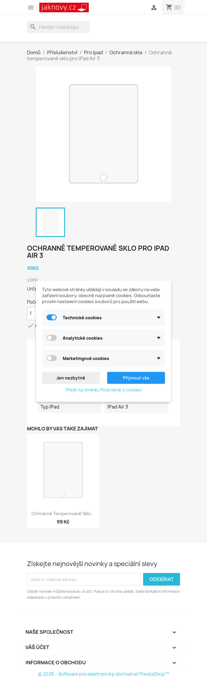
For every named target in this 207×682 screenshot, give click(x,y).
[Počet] (34, 313)
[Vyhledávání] (58, 27)
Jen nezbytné (70, 377)
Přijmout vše (136, 377)
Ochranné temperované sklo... (63, 513)
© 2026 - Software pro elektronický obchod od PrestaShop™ (103, 674)
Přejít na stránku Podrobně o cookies (104, 389)
